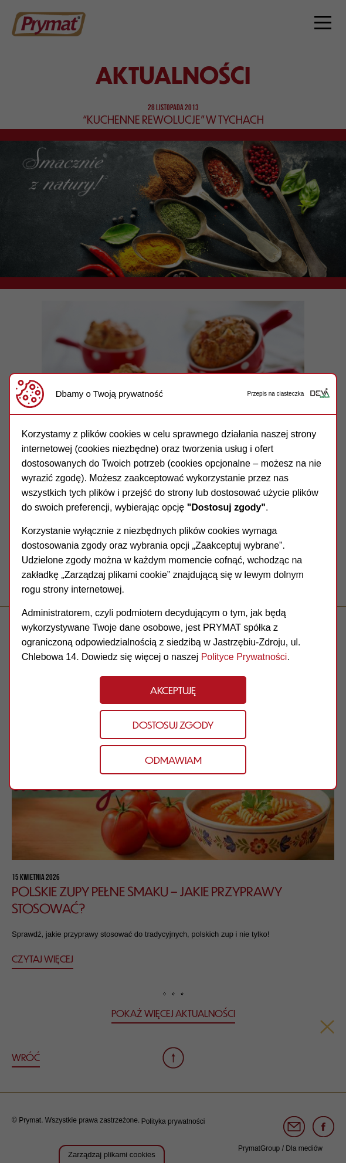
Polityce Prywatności (244, 657)
